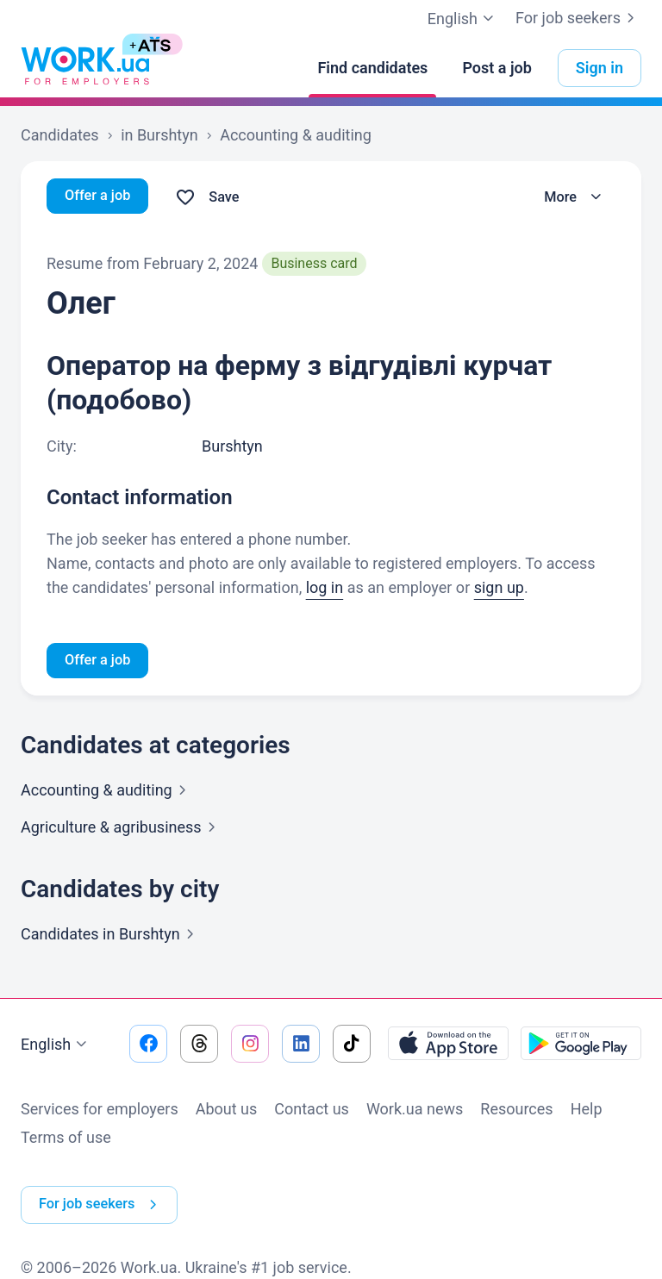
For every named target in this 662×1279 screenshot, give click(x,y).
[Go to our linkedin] (301, 1046)
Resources (516, 1111)
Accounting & (107, 792)
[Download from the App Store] (448, 1046)
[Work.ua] (85, 68)
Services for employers (99, 1111)
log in (325, 587)
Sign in (599, 68)
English (56, 1047)
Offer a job (101, 197)
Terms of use (66, 1140)
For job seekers (578, 18)
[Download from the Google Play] (581, 1046)
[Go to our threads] (199, 1046)
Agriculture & (121, 829)
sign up (499, 587)
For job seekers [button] (107, 1193)
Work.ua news (414, 1111)
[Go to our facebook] (148, 1046)
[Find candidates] (372, 68)
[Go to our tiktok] (352, 1046)
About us (227, 1111)
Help (587, 1111)
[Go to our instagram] (250, 1046)
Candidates (111, 936)
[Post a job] (496, 68)
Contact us (311, 1111)
